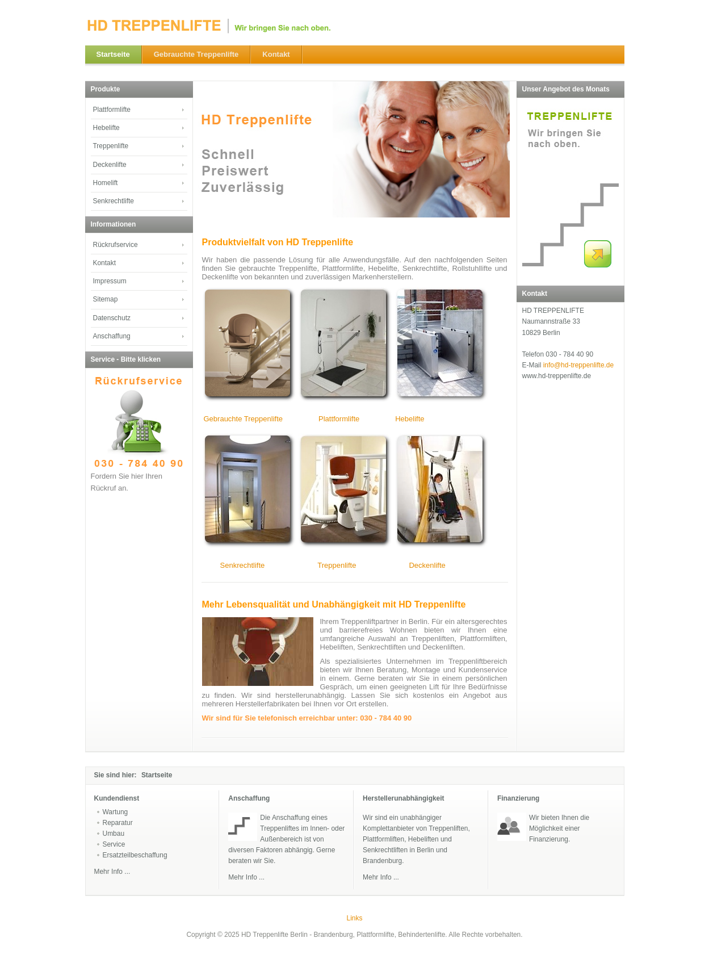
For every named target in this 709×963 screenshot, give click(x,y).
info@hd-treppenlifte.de (578, 365)
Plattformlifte (338, 418)
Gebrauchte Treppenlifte (243, 418)
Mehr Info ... (246, 877)
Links (355, 918)
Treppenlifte (336, 565)
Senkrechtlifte (242, 565)
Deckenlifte (427, 565)
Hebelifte (409, 418)
